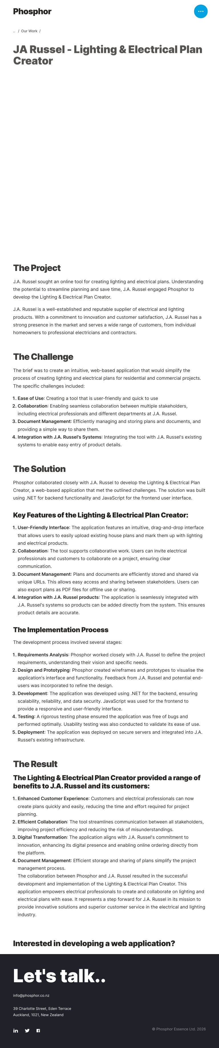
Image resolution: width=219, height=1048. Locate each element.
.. (14, 32)
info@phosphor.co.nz (31, 996)
